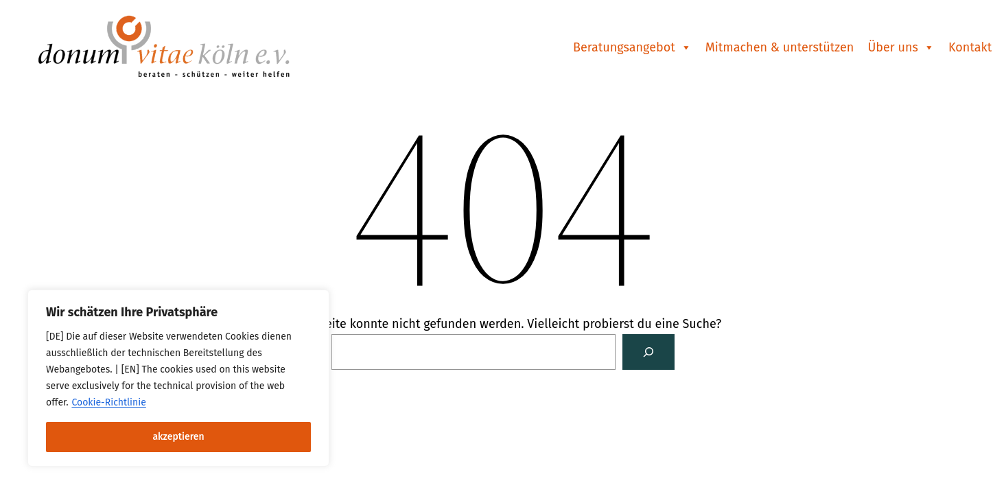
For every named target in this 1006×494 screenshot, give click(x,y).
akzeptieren (178, 437)
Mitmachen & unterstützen (779, 47)
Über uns (901, 47)
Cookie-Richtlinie (108, 402)
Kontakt (970, 47)
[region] (178, 378)
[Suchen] (648, 352)
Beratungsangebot (632, 47)
